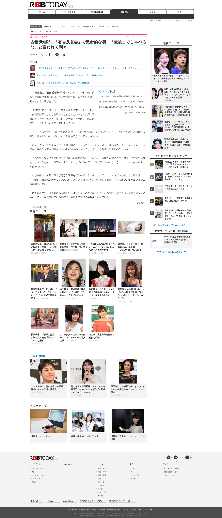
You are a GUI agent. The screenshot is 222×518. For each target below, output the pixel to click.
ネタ (33, 472)
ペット (133, 472)
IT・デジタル (69, 12)
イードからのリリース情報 (131, 509)
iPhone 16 (48, 26)
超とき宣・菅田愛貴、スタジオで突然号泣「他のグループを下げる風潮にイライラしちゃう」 (140, 101)
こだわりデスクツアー (65, 26)
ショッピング (36, 479)
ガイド (180, 12)
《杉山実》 (140, 203)
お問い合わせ (72, 509)
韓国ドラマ (103, 26)
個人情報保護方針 (113, 509)
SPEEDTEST (97, 12)
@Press (50, 501)
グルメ (133, 468)
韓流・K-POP (103, 472)
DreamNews (68, 501)
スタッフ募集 (148, 509)
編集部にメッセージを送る (137, 112)
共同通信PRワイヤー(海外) (120, 501)
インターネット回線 (171, 468)
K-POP (115, 26)
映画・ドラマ (103, 468)
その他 (33, 482)
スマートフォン (37, 468)
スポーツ (101, 482)
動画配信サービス (171, 472)
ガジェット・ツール (39, 475)
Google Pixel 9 (89, 26)
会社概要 (102, 509)
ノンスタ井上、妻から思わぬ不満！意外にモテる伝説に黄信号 (127, 96)
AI (79, 26)
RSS (191, 457)
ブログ (100, 489)
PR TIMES (34, 501)
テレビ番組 (108, 91)
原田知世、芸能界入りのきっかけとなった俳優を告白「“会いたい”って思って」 (134, 107)
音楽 (99, 479)
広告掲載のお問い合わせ (87, 509)
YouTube (181, 457)
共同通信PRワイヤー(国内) (91, 501)
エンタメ (125, 12)
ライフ (152, 12)
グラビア (101, 485)
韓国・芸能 (102, 475)
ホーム (42, 12)
